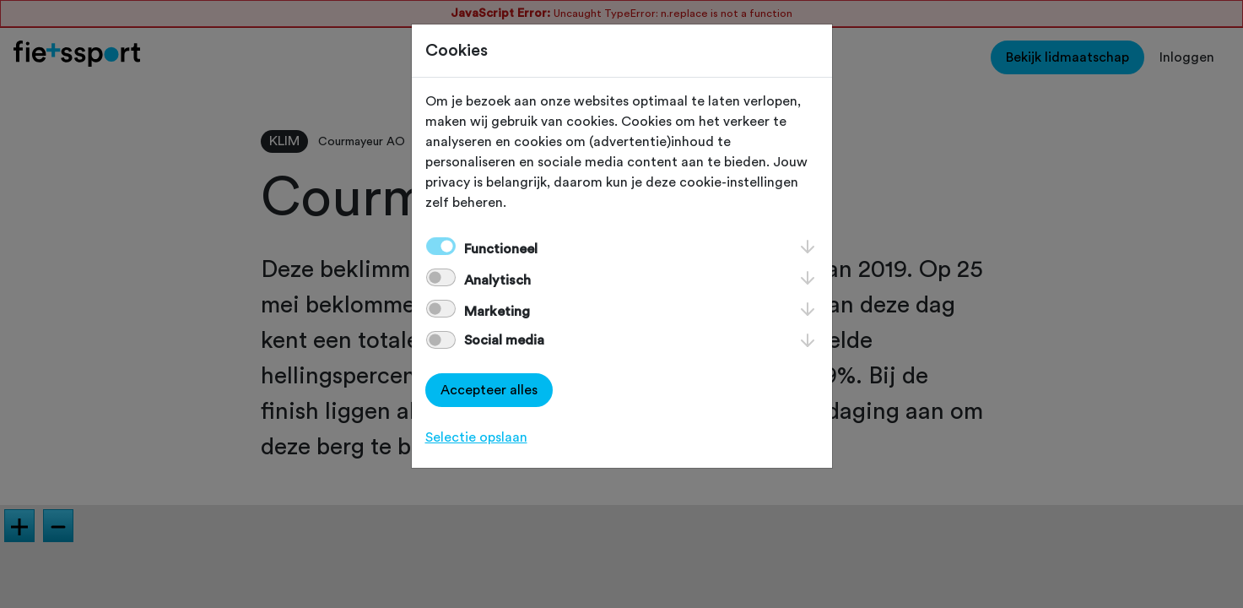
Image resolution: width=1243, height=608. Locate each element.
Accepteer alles (489, 390)
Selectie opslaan (476, 437)
